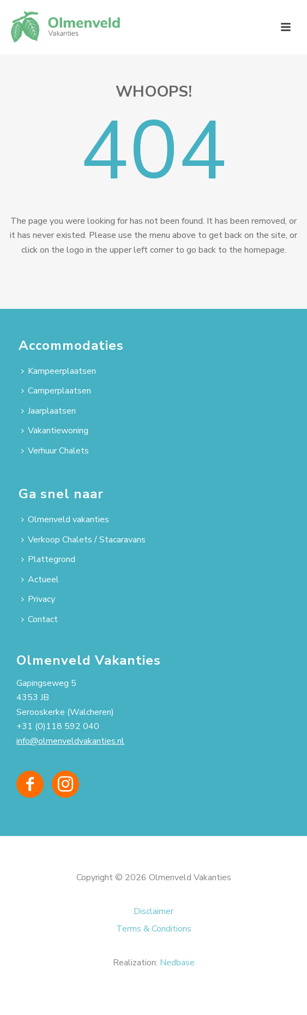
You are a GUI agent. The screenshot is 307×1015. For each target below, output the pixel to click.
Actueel (40, 580)
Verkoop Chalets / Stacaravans (83, 540)
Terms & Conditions (153, 929)
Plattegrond (48, 559)
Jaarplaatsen (48, 411)
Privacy (38, 599)
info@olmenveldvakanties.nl (70, 741)
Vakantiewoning (54, 431)
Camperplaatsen (56, 391)
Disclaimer (153, 911)
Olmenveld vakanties (65, 520)
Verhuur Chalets (55, 451)
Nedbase (177, 963)
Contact (39, 619)
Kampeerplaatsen (58, 371)
